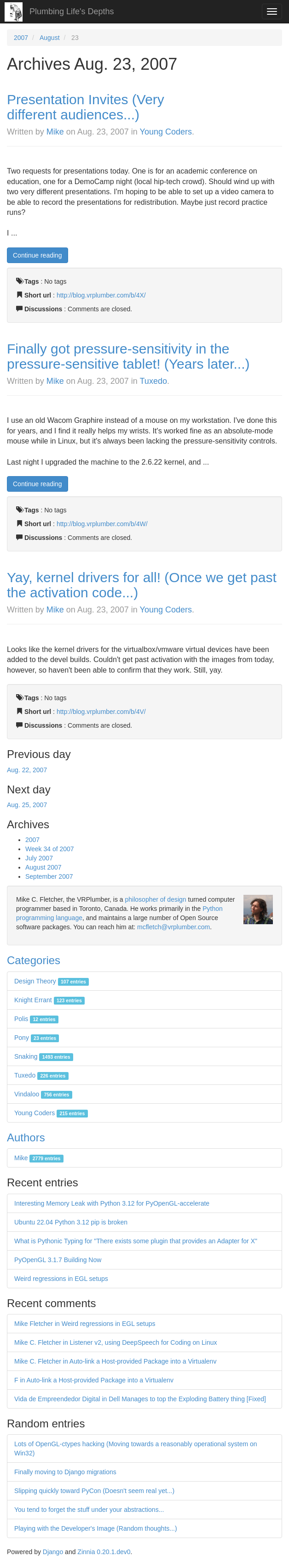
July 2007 (39, 858)
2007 (21, 37)
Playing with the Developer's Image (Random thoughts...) (95, 1528)
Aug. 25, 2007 (27, 805)
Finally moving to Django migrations (65, 1472)
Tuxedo (153, 381)
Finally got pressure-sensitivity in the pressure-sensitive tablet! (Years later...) (128, 356)
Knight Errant (49, 1000)
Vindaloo (43, 1094)
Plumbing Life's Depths (71, 11)
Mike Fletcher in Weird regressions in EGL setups (85, 1323)
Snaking (43, 1056)
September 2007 (49, 876)
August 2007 (43, 867)
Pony (36, 1037)
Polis (36, 1018)
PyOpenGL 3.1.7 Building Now (57, 1259)
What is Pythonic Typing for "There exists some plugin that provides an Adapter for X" (135, 1241)
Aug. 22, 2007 (27, 770)
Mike (55, 131)
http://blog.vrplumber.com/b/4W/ (102, 524)
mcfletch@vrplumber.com (173, 927)
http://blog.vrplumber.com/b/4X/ (101, 295)
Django (53, 1551)
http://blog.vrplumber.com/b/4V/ (101, 711)
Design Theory (51, 981)
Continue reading (37, 255)
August (50, 37)
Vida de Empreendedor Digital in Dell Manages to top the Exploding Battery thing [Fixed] (140, 1399)
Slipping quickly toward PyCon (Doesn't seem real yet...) (94, 1490)
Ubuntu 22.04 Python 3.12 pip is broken (70, 1222)
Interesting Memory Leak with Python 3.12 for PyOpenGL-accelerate (111, 1203)
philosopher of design (155, 899)
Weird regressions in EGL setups (61, 1278)
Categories (33, 960)
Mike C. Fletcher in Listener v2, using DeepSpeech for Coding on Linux (115, 1342)
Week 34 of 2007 (49, 849)
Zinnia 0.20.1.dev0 (103, 1551)
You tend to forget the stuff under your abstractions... (89, 1509)
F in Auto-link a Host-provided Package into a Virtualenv (93, 1380)
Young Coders (166, 131)
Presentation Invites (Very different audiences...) (85, 107)
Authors (26, 1137)
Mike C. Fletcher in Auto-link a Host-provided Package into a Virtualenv (115, 1361)
